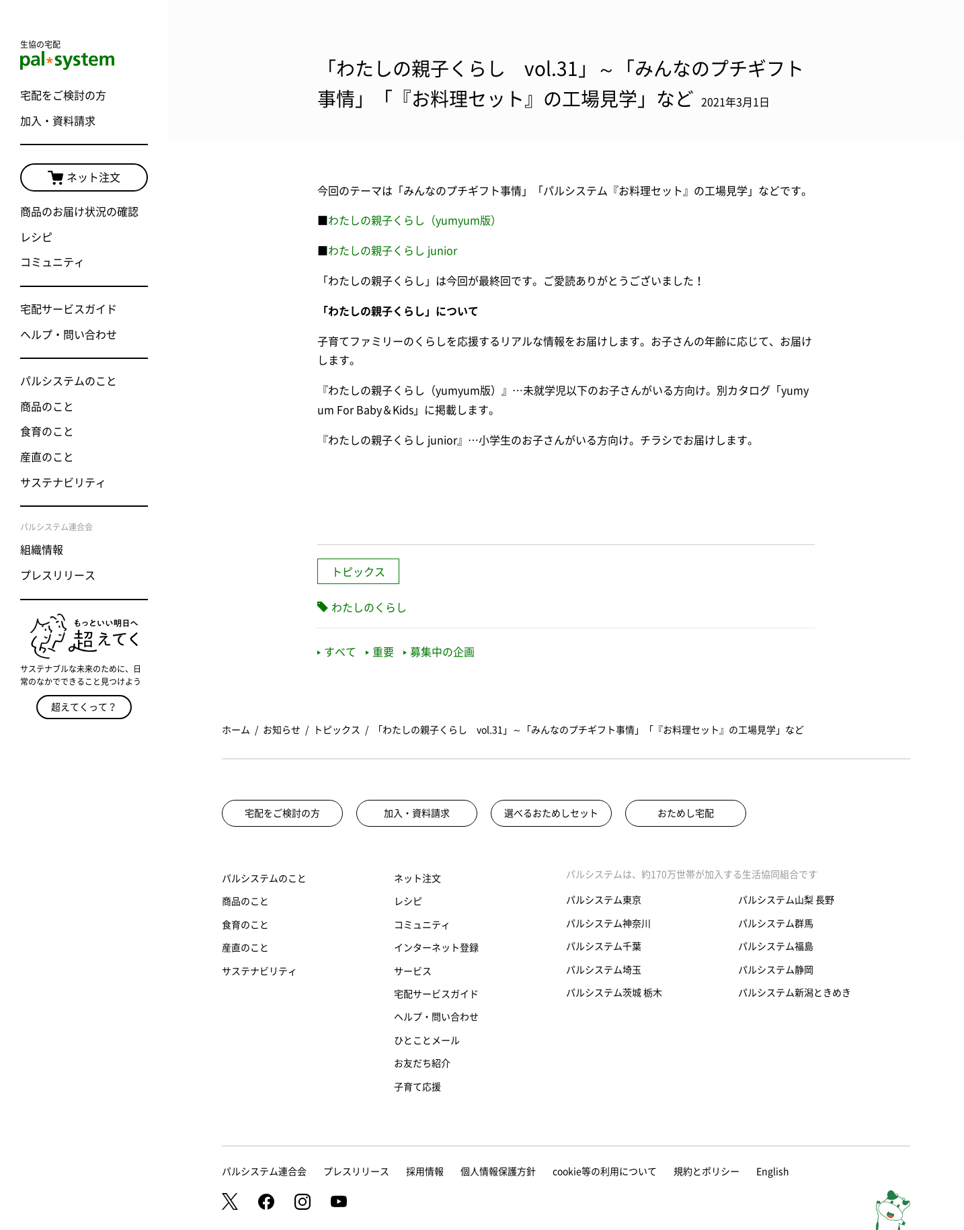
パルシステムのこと (68, 381)
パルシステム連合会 (264, 1171)
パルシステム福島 (775, 946)
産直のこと (47, 457)
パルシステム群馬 (775, 923)
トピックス (358, 572)
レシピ (36, 237)
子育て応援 (417, 1087)
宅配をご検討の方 (63, 95)
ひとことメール (427, 1040)
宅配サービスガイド (68, 309)
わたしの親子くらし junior (392, 250)
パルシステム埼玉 (603, 970)
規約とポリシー (706, 1171)
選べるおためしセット (551, 813)
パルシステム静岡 (775, 970)
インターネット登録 (436, 947)
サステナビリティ (63, 482)
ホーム (236, 730)
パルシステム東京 (603, 900)
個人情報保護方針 (498, 1171)
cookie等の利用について (605, 1171)
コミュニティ (52, 262)
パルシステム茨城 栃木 (614, 992)
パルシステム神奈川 (608, 923)
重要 (380, 652)
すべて (336, 652)
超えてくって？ (84, 707)
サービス (413, 971)
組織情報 (41, 549)
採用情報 (425, 1171)
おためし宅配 (685, 813)
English (772, 1171)
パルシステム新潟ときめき (794, 992)
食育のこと (47, 431)
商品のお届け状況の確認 (79, 211)
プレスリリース (57, 575)
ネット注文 (84, 178)
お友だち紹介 (422, 1063)
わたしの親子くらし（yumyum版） (414, 220)
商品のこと (47, 406)
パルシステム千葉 (603, 946)
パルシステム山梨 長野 (786, 900)
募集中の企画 (439, 652)
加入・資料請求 (57, 121)
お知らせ (281, 730)
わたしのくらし (369, 607)
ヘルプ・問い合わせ (68, 334)
